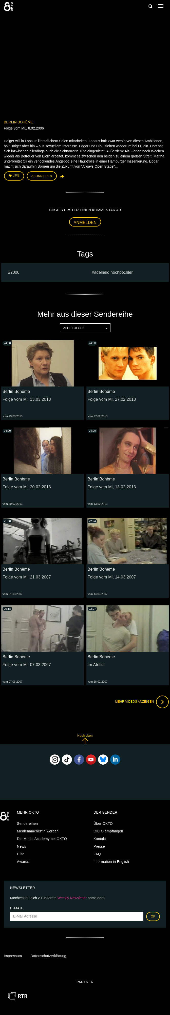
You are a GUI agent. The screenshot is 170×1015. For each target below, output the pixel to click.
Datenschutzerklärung (48, 956)
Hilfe (20, 854)
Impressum (13, 956)
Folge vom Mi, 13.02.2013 (112, 487)
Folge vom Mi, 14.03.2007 (112, 577)
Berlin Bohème (18, 122)
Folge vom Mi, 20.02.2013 (27, 487)
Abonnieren (41, 176)
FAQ (97, 854)
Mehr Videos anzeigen (142, 702)
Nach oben (84, 739)
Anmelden (85, 222)
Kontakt (99, 839)
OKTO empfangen (108, 831)
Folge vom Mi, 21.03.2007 (27, 577)
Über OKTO (103, 823)
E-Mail (16, 908)
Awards (23, 862)
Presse (99, 846)
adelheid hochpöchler (113, 272)
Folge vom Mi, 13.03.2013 (27, 399)
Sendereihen (27, 823)
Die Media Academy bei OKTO (42, 839)
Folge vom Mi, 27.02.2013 (112, 399)
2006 (15, 272)
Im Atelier (96, 665)
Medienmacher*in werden (38, 831)
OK (153, 916)
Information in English (111, 862)
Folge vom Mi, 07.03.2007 (27, 665)
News (21, 846)
